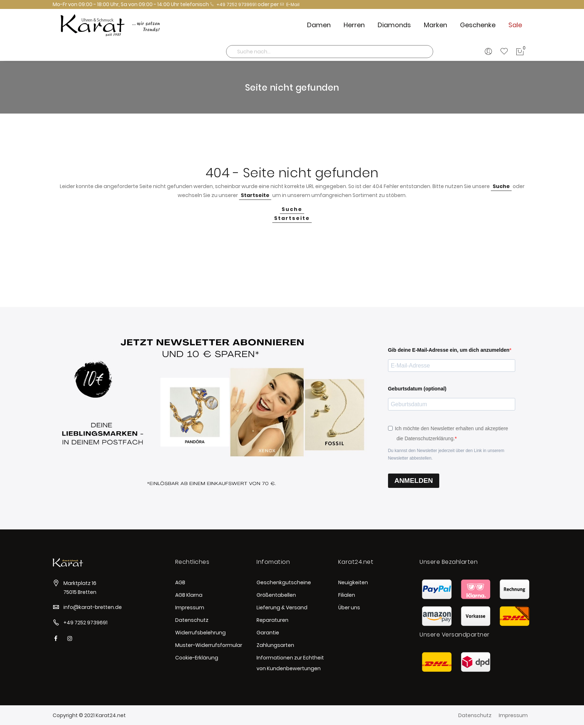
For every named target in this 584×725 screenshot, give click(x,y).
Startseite (255, 195)
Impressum (189, 607)
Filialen (346, 595)
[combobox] (329, 51)
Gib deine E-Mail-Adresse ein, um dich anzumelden (448, 350)
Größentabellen (276, 595)
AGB (180, 582)
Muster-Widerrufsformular (208, 645)
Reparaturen (272, 620)
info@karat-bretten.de (92, 607)
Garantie (268, 632)
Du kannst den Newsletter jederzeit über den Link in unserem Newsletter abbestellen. (446, 454)
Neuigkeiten (353, 582)
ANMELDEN (413, 480)
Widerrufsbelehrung (200, 632)
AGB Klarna (188, 595)
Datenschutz (192, 620)
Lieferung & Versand (282, 607)
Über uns (349, 607)
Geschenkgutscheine (284, 582)
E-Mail (290, 4)
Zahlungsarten (275, 645)
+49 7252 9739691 (233, 4)
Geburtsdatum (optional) (417, 389)
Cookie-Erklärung (196, 657)
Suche (501, 186)
